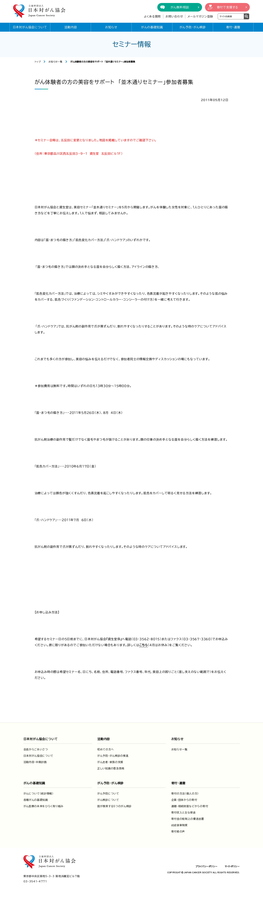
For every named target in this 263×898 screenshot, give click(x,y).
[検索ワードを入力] (231, 16)
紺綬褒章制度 (179, 825)
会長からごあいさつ (35, 749)
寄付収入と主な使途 (183, 812)
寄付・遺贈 (233, 27)
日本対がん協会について (30, 27)
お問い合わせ (174, 16)
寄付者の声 (178, 831)
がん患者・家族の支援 (110, 762)
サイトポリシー (232, 866)
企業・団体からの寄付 (184, 800)
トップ (38, 61)
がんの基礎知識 (152, 27)
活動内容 (70, 27)
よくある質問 (152, 16)
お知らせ (111, 27)
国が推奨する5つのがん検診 (114, 806)
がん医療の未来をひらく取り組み (43, 806)
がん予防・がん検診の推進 (112, 755)
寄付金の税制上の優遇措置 (187, 819)
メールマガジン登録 (200, 16)
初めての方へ (105, 749)
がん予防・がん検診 (192, 27)
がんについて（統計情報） (38, 793)
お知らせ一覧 (55, 61)
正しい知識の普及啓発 (110, 768)
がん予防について (108, 793)
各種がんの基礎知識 (35, 800)
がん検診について (108, 800)
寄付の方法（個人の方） (185, 793)
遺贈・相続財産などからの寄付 (189, 806)
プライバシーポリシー (206, 866)
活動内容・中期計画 (35, 762)
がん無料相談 (180, 7)
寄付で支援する (227, 7)
